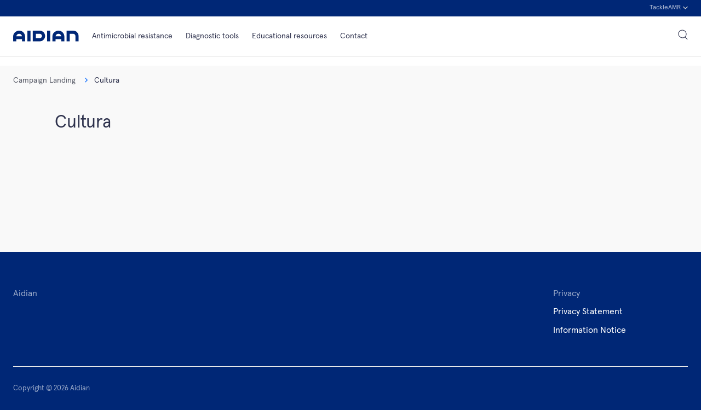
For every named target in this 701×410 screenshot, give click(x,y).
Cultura (101, 80)
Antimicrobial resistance (132, 36)
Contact (353, 36)
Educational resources (289, 36)
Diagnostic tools (212, 36)
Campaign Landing (44, 80)
